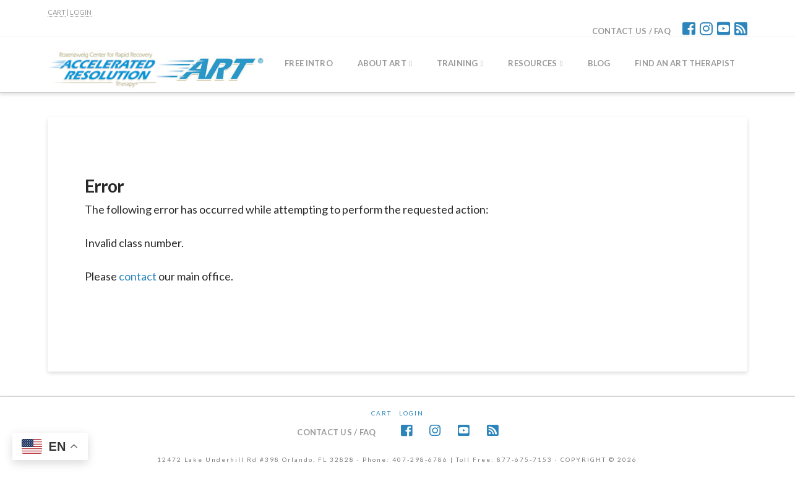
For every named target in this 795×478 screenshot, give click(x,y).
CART (57, 12)
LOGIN (81, 12)
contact (138, 276)
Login (411, 413)
